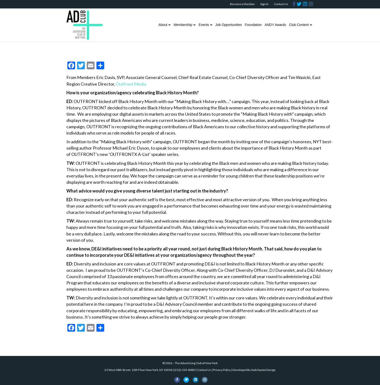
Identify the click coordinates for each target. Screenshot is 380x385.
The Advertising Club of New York (196, 363)
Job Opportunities (228, 25)
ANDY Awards (275, 25)
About (162, 25)
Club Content (299, 25)
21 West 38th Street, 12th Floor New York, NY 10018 (138, 370)
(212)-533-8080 (184, 370)
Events (203, 25)
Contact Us (281, 4)
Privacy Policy (222, 370)
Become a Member (242, 4)
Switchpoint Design (263, 370)
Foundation (253, 25)
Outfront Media (131, 84)
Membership (183, 25)
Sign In (264, 4)
